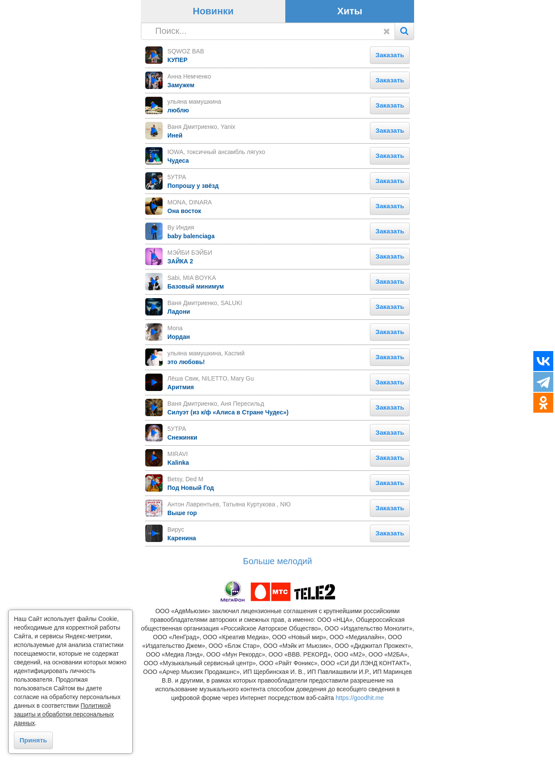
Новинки (213, 71)
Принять (33, 740)
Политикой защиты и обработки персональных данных (64, 714)
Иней (175, 194)
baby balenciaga (191, 295)
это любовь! (186, 421)
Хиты (349, 71)
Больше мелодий (277, 620)
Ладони (178, 371)
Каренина (181, 597)
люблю (178, 169)
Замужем (180, 144)
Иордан (178, 396)
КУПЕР (177, 119)
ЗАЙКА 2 (180, 320)
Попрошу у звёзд (193, 245)
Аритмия (180, 446)
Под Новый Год (190, 547)
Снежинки (182, 496)
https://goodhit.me (360, 757)
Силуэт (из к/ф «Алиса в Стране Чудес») (227, 471)
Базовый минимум (195, 345)
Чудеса (178, 220)
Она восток (184, 270)
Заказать (389, 114)
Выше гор (182, 572)
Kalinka (178, 522)
